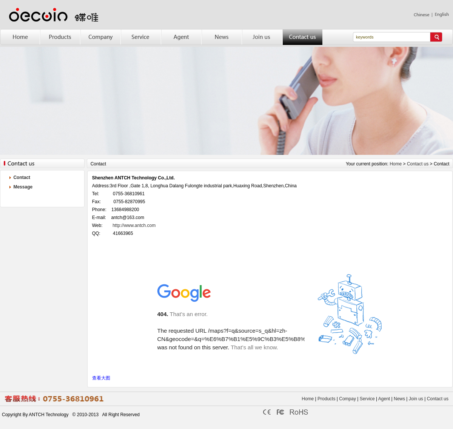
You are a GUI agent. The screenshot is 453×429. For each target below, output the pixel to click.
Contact (21, 177)
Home (396, 164)
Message (22, 187)
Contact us (417, 164)
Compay (347, 398)
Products (326, 398)
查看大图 (101, 378)
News (399, 398)
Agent (384, 398)
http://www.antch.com (134, 225)
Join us (416, 398)
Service (367, 398)
